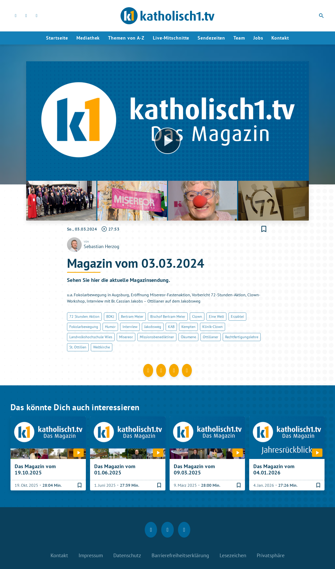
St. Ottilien (77, 347)
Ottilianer (210, 337)
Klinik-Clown (212, 326)
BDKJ (110, 316)
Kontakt (280, 38)
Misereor (126, 337)
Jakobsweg (152, 326)
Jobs (258, 38)
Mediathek (88, 38)
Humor (110, 326)
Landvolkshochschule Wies (90, 337)
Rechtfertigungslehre (241, 337)
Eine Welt (216, 316)
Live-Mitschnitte (171, 38)
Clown (197, 316)
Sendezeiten (211, 38)
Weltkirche (101, 347)
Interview (129, 326)
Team (239, 38)
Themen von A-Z (126, 38)
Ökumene (188, 337)
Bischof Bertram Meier (167, 316)
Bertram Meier (132, 316)
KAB (171, 326)
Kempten (188, 326)
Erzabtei (237, 316)
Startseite (57, 38)
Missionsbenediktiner (157, 337)
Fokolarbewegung (83, 326)
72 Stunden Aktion (84, 316)
